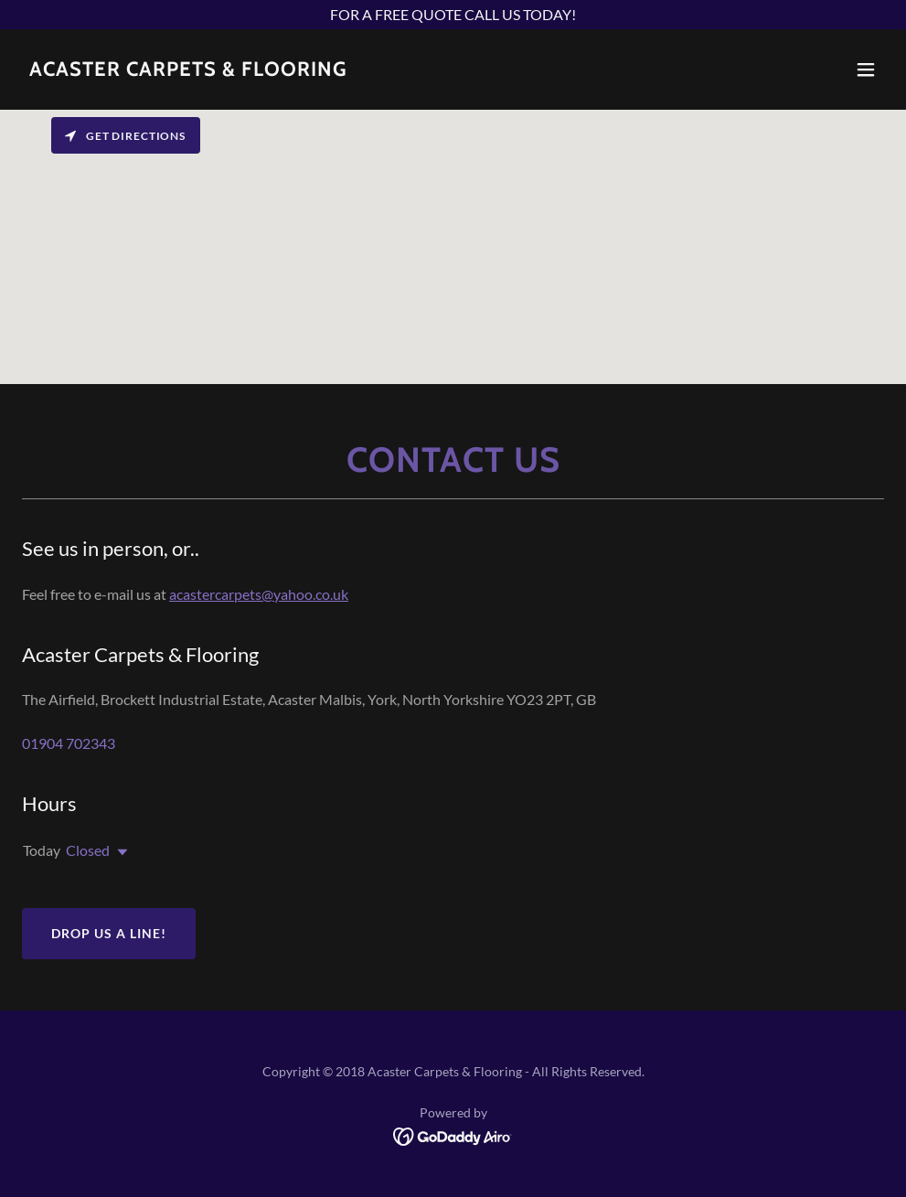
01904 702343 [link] (68, 743)
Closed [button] (88, 850)
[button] (865, 69)
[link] (188, 70)
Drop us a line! (108, 933)
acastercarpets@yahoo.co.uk (258, 594)
